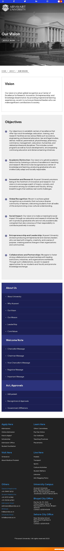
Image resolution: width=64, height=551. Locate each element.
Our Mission (12, 317)
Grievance (5, 457)
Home (4, 71)
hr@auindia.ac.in (8, 512)
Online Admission (8, 432)
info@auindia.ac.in (8, 517)
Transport (37, 460)
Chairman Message (16, 356)
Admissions (6, 428)
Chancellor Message (16, 349)
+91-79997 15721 (7, 491)
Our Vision (12, 310)
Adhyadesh (12, 394)
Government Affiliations (18, 408)
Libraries (37, 474)
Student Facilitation (9, 446)
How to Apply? (7, 435)
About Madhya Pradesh (10, 460)
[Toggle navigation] (60, 8)
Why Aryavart (13, 303)
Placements (38, 443)
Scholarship (6, 439)
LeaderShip (12, 324)
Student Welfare (40, 471)
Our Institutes (39, 435)
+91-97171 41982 (7, 497)
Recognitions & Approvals (18, 401)
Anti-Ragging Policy (41, 478)
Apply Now (11, 40)
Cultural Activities (40, 467)
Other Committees (41, 428)
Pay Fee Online (39, 432)
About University (14, 296)
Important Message (16, 377)
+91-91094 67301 (8, 500)
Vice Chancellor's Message (19, 363)
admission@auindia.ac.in (11, 506)
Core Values (12, 331)
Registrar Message (15, 370)
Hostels (36, 457)
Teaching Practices (41, 439)
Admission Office (8, 443)
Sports (36, 464)
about (12, 71)
